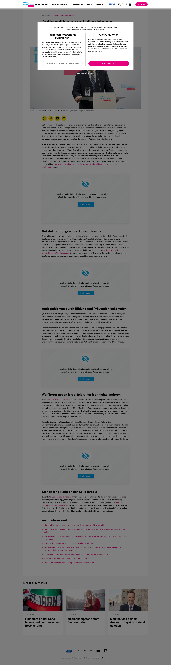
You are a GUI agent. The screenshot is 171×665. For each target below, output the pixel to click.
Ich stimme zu (108, 63)
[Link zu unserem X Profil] (123, 4)
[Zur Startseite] (28, 4)
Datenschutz (81, 73)
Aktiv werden (41, 5)
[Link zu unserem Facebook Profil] (126, 4)
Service (99, 5)
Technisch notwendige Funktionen (62, 63)
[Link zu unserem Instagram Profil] (130, 4)
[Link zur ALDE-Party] (112, 4)
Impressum (90, 73)
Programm (78, 5)
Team (89, 5)
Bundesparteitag (60, 4)
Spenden (141, 4)
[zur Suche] (119, 4)
